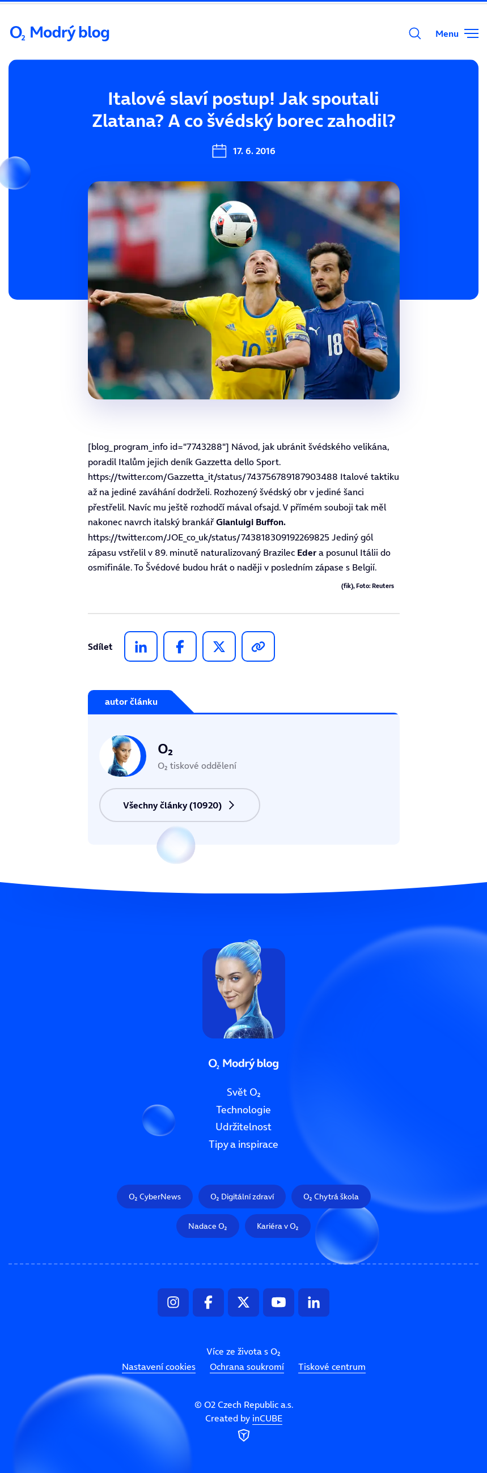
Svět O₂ (169, 106)
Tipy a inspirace (243, 1144)
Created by (243, 1429)
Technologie (243, 1110)
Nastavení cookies (159, 1366)
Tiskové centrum (332, 1366)
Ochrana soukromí (247, 1366)
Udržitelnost (243, 1127)
